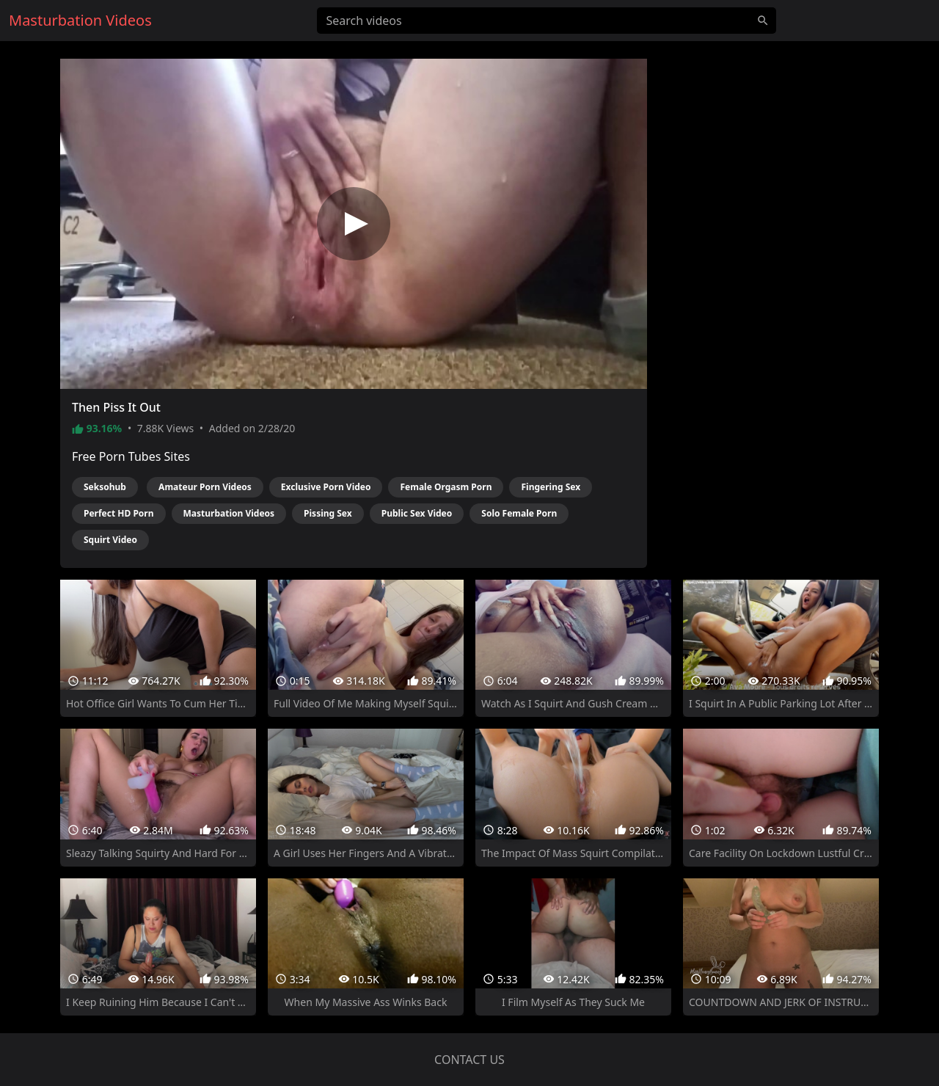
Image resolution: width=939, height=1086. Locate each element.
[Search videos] (546, 20)
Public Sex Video (417, 513)
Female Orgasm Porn (446, 487)
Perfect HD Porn (119, 513)
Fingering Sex (550, 487)
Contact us (469, 1060)
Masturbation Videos (229, 513)
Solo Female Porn (519, 513)
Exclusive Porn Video (326, 487)
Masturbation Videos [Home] (80, 20)
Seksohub (105, 487)
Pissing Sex (328, 513)
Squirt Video (110, 539)
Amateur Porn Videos (205, 487)
